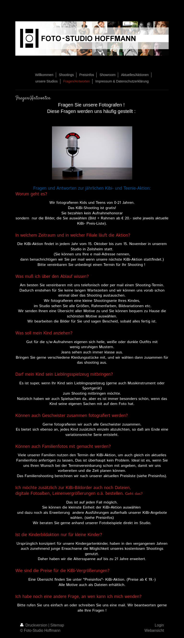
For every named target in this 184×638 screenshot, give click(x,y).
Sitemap (57, 625)
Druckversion (34, 625)
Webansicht (154, 630)
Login (159, 625)
